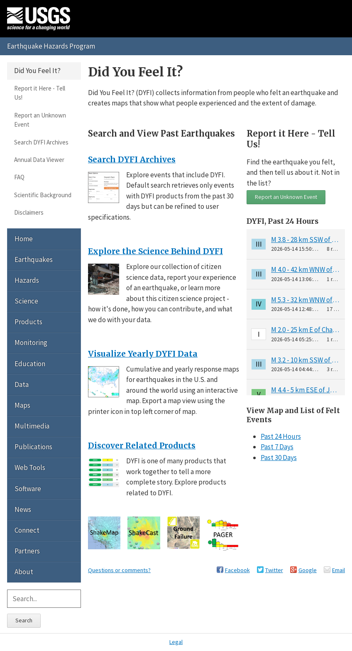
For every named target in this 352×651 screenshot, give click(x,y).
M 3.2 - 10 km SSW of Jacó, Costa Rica (305, 360)
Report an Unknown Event (286, 197)
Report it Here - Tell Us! (39, 92)
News (23, 509)
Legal (176, 642)
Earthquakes (34, 259)
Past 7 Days (277, 446)
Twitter (274, 570)
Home (24, 238)
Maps (22, 405)
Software (28, 488)
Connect (27, 530)
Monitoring (31, 342)
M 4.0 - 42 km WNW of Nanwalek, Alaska (305, 269)
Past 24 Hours (281, 436)
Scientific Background (42, 195)
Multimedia (32, 426)
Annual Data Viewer (39, 160)
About (24, 571)
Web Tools (30, 467)
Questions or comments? (119, 570)
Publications (33, 446)
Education (30, 363)
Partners (27, 551)
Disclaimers (29, 212)
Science (26, 301)
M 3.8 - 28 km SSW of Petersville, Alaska (305, 239)
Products (28, 321)
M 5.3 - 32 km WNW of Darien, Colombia (305, 299)
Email (338, 570)
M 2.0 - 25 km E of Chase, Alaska (305, 329)
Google (307, 570)
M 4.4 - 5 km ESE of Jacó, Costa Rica (305, 389)
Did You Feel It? (37, 70)
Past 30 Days (279, 457)
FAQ (19, 177)
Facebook (237, 570)
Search (23, 620)
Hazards (27, 280)
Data (22, 384)
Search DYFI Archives (41, 142)
